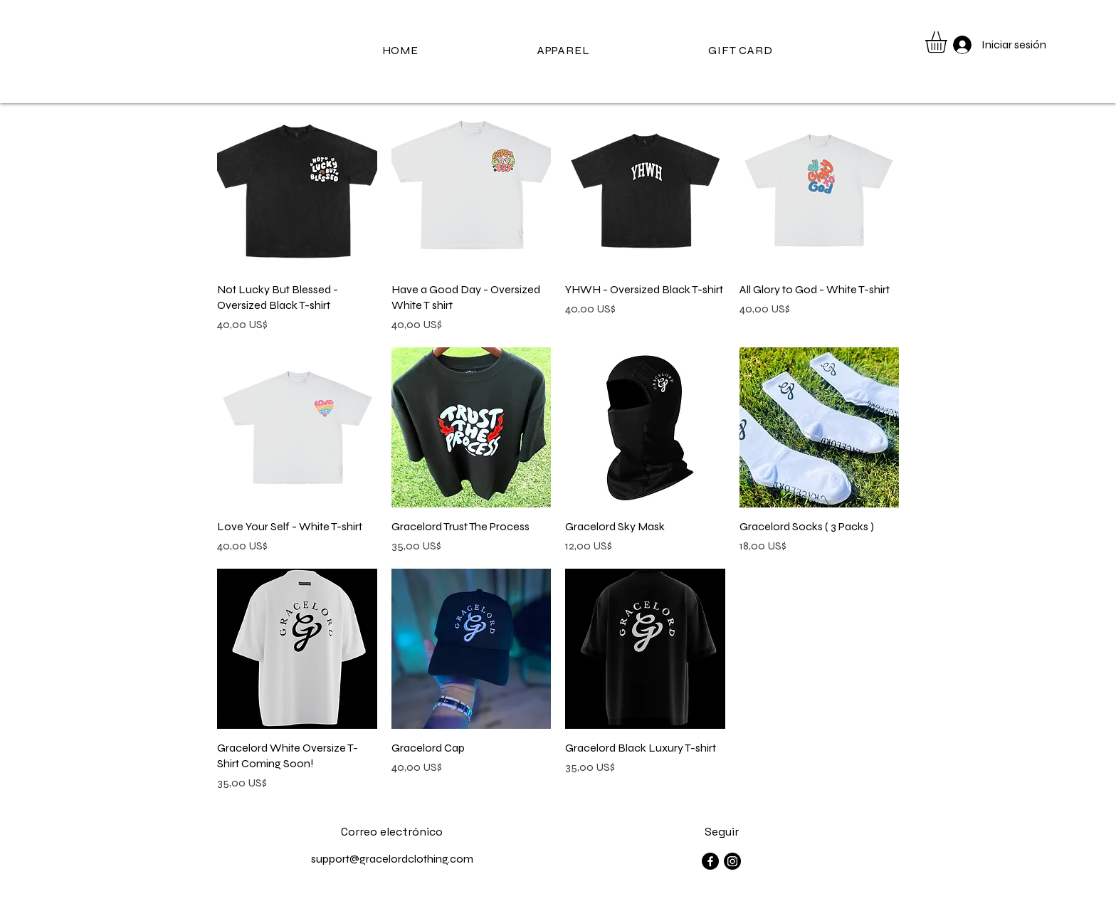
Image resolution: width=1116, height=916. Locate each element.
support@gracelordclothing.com (392, 858)
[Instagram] (732, 861)
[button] (948, 42)
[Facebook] (710, 861)
